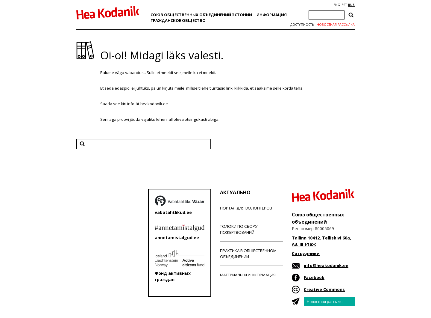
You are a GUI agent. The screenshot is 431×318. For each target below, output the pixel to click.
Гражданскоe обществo (178, 20)
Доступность (302, 24)
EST (344, 5)
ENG (336, 5)
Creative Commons (324, 289)
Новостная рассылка (336, 24)
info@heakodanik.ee (326, 265)
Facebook (314, 277)
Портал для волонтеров (246, 208)
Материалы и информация (248, 275)
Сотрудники (306, 253)
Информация (272, 14)
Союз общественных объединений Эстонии (201, 14)
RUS (351, 5)
